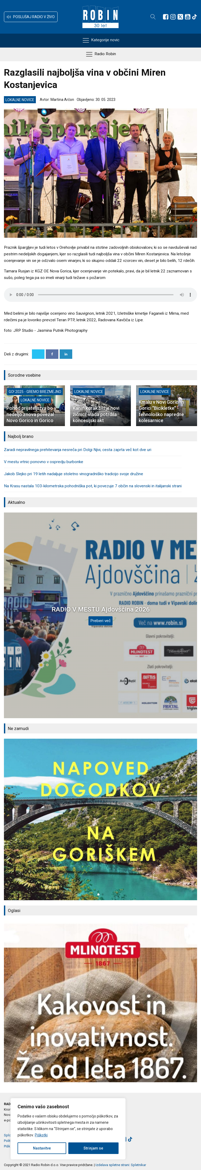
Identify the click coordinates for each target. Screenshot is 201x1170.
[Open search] (153, 17)
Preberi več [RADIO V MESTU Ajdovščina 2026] (100, 620)
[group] (100, 819)
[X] (38, 354)
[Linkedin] (66, 354)
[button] (31, 17)
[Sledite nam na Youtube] (188, 17)
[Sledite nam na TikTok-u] (194, 16)
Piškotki (41, 1135)
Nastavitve (42, 1148)
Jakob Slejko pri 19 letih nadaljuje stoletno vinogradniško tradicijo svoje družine (73, 474)
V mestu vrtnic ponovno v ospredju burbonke (43, 461)
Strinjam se (93, 1148)
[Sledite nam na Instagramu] (173, 17)
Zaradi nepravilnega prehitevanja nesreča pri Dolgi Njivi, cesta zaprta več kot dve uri (77, 449)
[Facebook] (52, 354)
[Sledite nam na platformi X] (180, 17)
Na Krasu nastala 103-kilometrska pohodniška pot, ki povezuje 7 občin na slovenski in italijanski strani (93, 486)
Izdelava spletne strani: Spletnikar (121, 1165)
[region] (68, 1128)
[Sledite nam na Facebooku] (166, 17)
